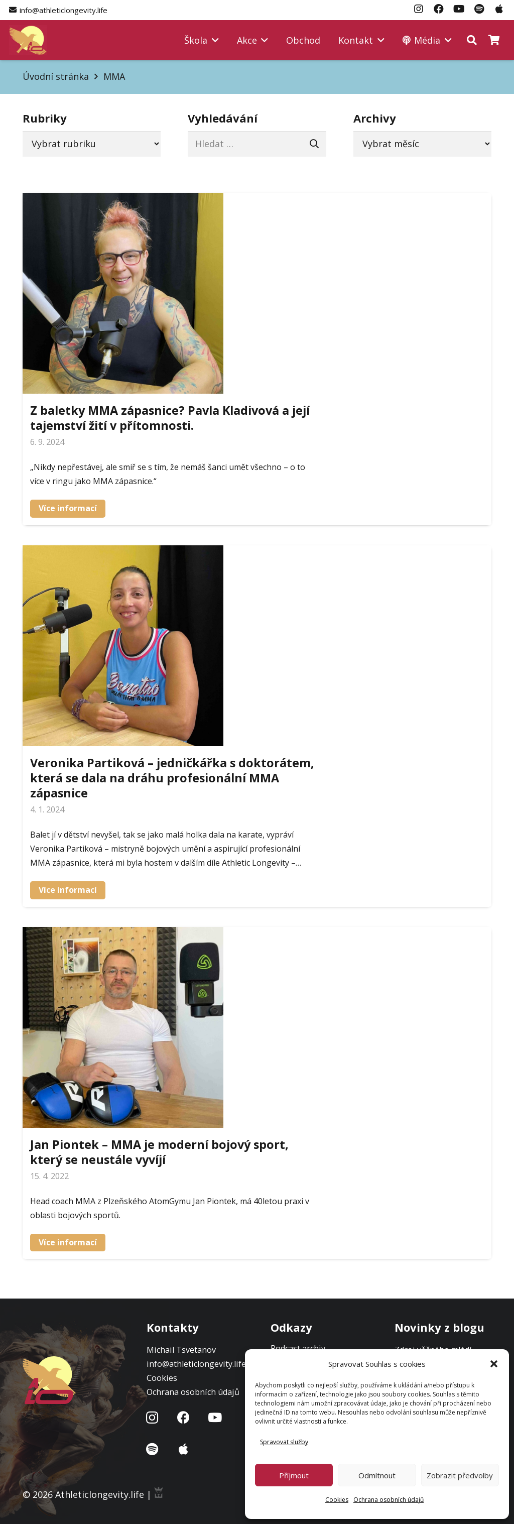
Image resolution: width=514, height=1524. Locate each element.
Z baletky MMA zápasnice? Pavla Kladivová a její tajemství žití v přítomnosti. (170, 417)
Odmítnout (377, 1475)
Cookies (336, 1499)
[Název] (152, 1449)
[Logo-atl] (28, 40)
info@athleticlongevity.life (196, 1363)
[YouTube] (215, 1418)
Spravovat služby (284, 1442)
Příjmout (294, 1475)
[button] (494, 1364)
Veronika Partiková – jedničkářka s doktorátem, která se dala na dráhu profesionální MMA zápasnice (172, 777)
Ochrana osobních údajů (388, 1499)
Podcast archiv (298, 1348)
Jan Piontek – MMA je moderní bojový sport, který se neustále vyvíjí (159, 1151)
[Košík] (494, 40)
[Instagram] (152, 1418)
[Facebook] (184, 1418)
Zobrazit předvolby (460, 1475)
